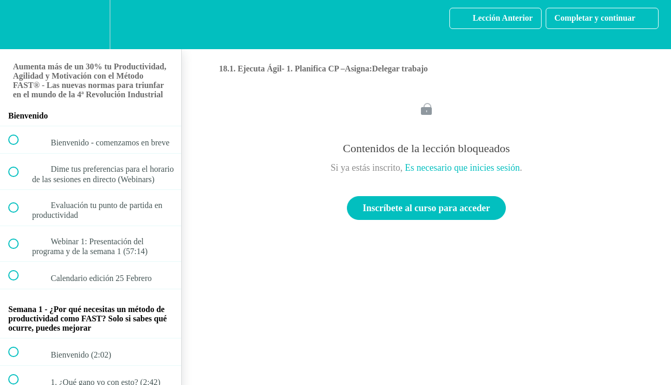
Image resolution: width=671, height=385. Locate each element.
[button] (19, 24)
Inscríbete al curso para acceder (426, 208)
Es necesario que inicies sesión (462, 167)
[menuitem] (90, 24)
